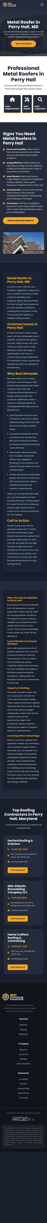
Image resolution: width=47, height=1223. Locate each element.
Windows (23, 1025)
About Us (24, 1049)
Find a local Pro (23, 1063)
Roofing (23, 1029)
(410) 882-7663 (19, 946)
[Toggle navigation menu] (42, 5)
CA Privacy (23, 1098)
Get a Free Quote (23, 43)
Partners (23, 1084)
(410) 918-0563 (19, 897)
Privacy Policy (23, 1088)
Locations (23, 1079)
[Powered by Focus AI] (23, 1119)
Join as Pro (23, 1054)
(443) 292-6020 (19, 849)
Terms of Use (23, 1093)
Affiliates (23, 1059)
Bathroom (23, 1034)
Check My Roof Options (21, 220)
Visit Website (17, 870)
